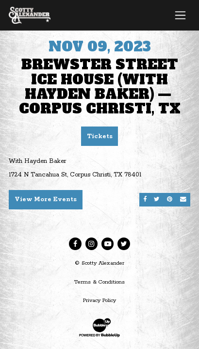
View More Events (46, 199)
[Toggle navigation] (180, 15)
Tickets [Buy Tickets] (100, 136)
